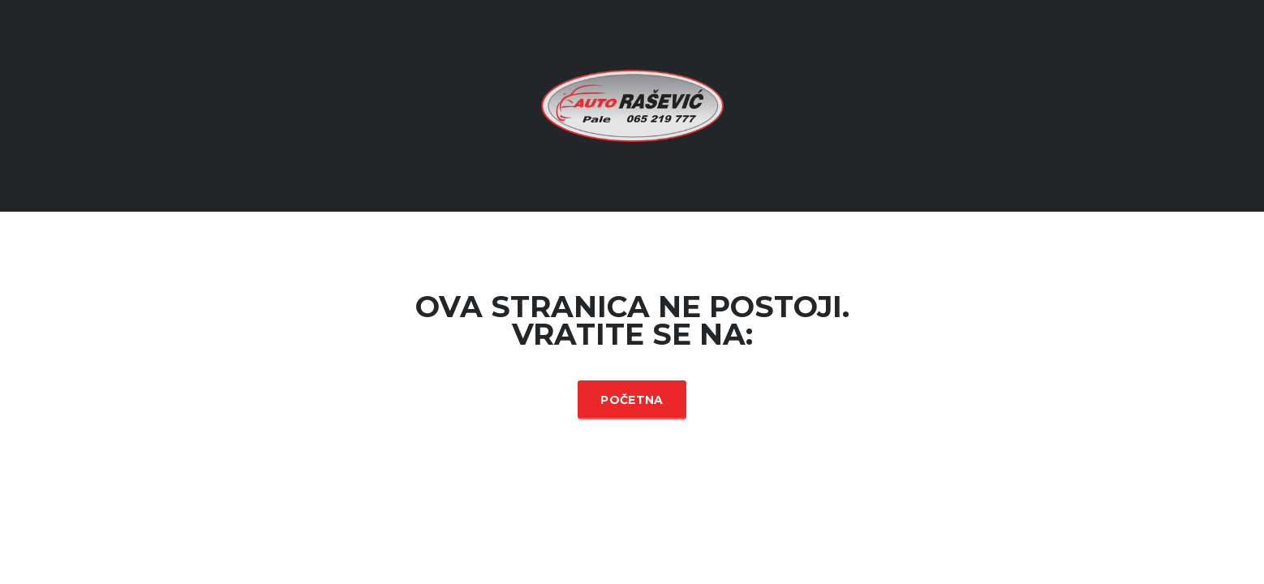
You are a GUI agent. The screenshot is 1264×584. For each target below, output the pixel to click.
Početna (631, 400)
